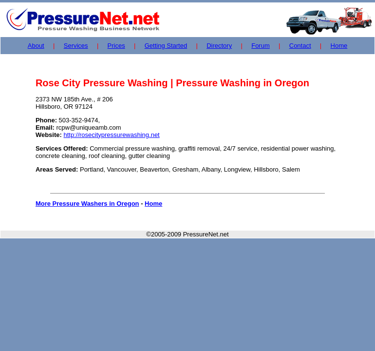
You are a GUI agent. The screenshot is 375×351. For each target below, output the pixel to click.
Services (76, 45)
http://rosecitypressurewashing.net (111, 134)
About (36, 45)
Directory (219, 45)
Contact (300, 45)
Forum (260, 45)
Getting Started (166, 45)
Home (339, 45)
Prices (116, 45)
